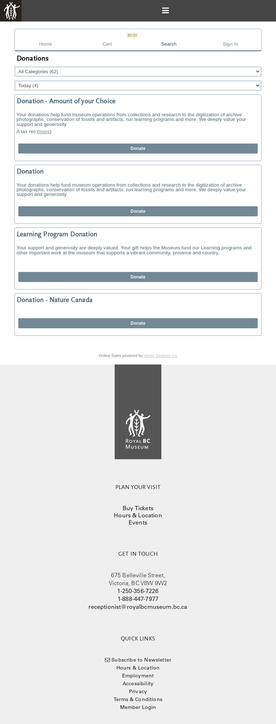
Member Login (138, 707)
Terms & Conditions (138, 699)
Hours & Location (138, 515)
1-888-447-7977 (138, 598)
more (44, 131)
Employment (138, 675)
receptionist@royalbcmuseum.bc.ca (137, 606)
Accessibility (138, 683)
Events (138, 522)
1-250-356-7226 (137, 590)
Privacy (138, 691)
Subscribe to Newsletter (141, 660)
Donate (138, 148)
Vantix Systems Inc (160, 355)
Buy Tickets (138, 508)
